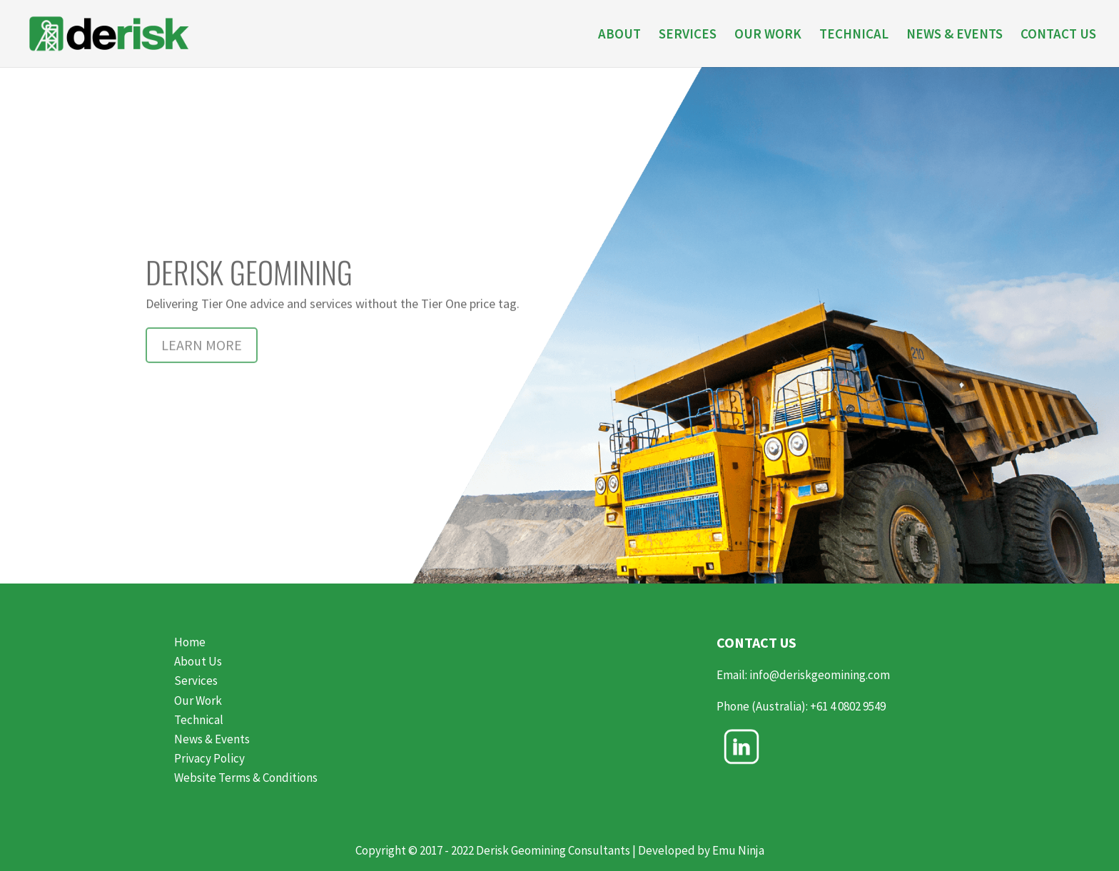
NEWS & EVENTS (954, 35)
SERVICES (688, 35)
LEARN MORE (201, 366)
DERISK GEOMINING (249, 292)
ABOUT (619, 35)
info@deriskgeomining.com (819, 675)
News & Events (212, 739)
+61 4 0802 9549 (849, 706)
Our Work (198, 700)
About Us (198, 661)
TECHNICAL (853, 35)
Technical (198, 720)
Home (190, 642)
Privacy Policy (209, 758)
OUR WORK (767, 35)
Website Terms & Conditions (246, 777)
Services (196, 680)
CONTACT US (1058, 35)
